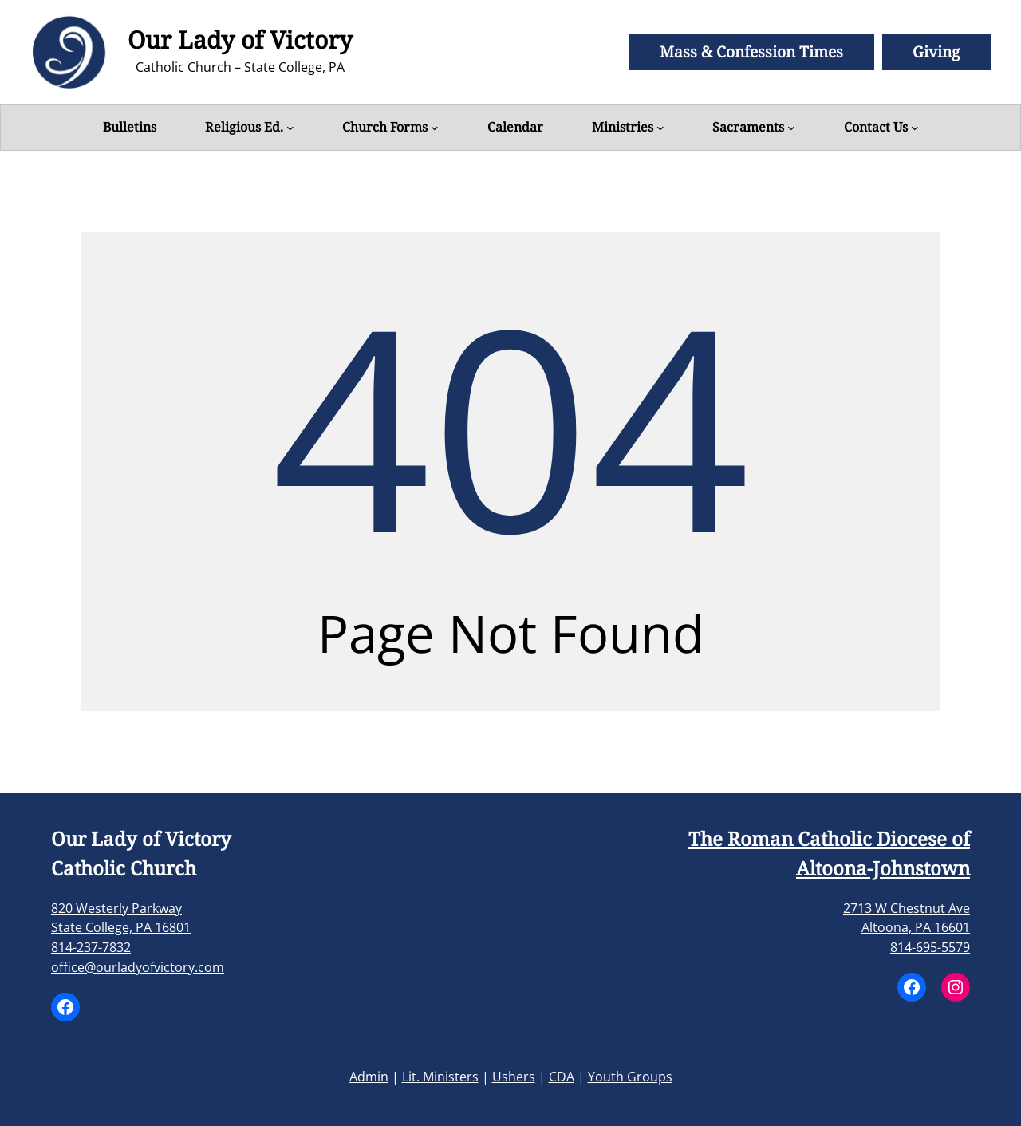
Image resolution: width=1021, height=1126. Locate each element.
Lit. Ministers (440, 1076)
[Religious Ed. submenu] (290, 128)
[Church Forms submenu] (435, 128)
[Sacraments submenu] (791, 128)
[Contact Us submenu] (915, 128)
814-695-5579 (930, 947)
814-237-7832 (91, 947)
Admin (368, 1076)
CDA (561, 1076)
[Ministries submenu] (660, 128)
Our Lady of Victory (240, 39)
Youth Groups (630, 1076)
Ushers (513, 1076)
